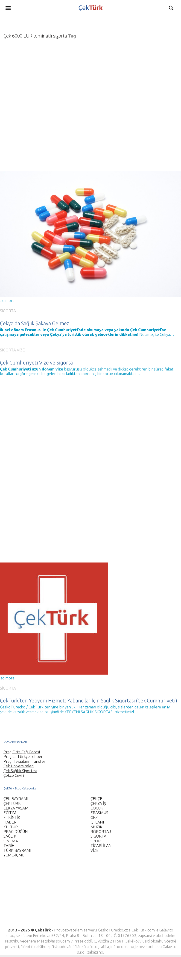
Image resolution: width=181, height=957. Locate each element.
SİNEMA (10, 841)
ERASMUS (99, 812)
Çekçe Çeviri (13, 775)
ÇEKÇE (96, 798)
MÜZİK (96, 827)
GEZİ (94, 817)
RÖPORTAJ (100, 831)
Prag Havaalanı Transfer (24, 761)
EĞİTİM (9, 812)
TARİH (9, 845)
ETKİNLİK (11, 817)
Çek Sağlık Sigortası (20, 770)
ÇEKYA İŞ (98, 803)
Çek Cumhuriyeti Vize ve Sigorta (36, 357)
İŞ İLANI (97, 822)
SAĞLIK (9, 836)
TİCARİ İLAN (101, 845)
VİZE (21, 345)
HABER (9, 822)
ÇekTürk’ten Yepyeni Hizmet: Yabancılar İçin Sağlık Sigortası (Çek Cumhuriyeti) (88, 695)
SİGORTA (8, 310)
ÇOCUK (96, 808)
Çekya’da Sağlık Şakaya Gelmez (34, 323)
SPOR (95, 841)
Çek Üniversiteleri (18, 766)
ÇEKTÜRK (12, 803)
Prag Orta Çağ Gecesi (21, 752)
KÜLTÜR (10, 827)
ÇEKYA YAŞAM (16, 808)
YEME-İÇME (13, 855)
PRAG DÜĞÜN (15, 831)
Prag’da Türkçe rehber (23, 756)
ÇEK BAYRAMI (15, 798)
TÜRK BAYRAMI (17, 850)
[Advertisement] (88, 895)
